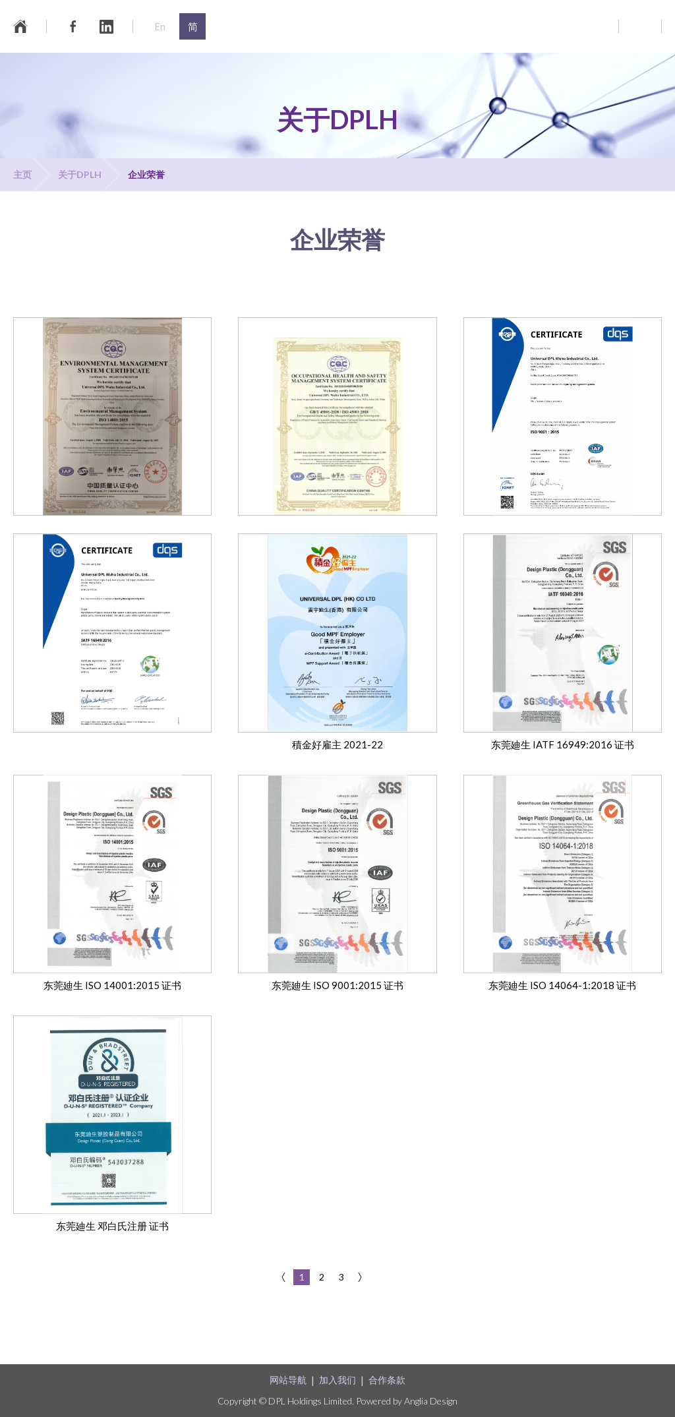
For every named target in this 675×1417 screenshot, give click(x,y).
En (159, 26)
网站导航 (288, 1379)
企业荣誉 (146, 174)
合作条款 (386, 1379)
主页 (22, 174)
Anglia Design (430, 1400)
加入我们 (337, 1379)
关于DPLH (80, 174)
